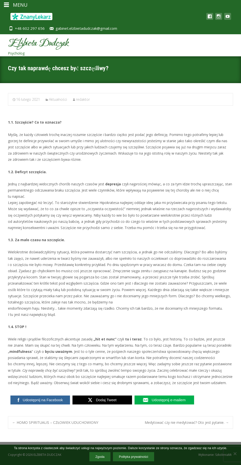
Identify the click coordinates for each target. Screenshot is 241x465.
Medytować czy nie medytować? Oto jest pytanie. (187, 422)
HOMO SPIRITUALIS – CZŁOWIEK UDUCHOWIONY (55, 422)
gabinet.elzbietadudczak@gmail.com (86, 28)
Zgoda (99, 457)
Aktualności (58, 99)
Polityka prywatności (133, 457)
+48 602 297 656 (30, 28)
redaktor (83, 99)
